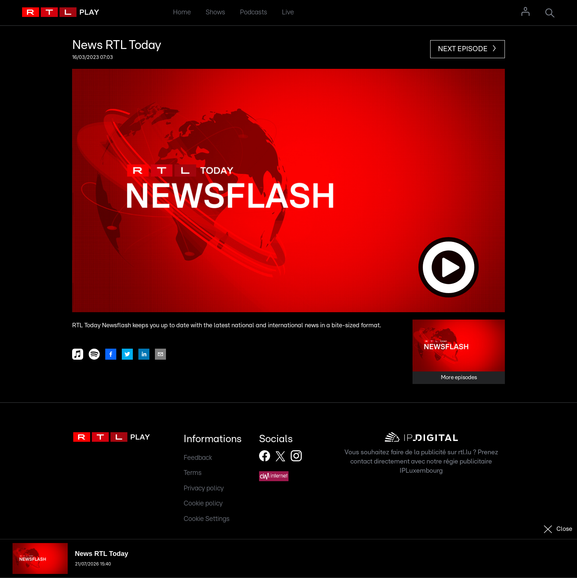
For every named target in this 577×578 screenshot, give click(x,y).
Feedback (198, 457)
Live (288, 12)
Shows (215, 12)
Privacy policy (204, 488)
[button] (288, 191)
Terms (193, 472)
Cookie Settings (207, 518)
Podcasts (253, 12)
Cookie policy (203, 503)
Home (182, 12)
